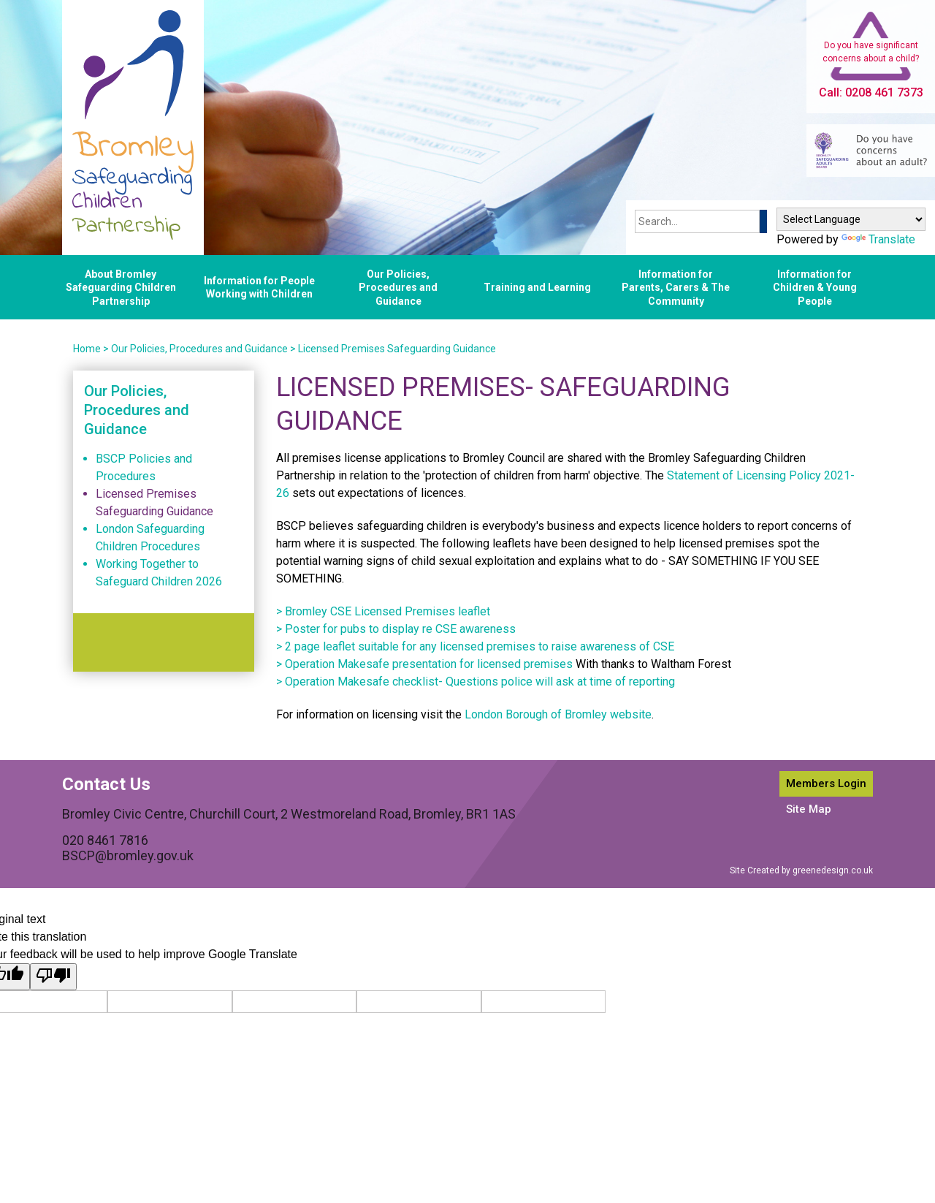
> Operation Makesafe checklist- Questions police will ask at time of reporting (475, 681)
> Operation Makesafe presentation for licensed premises (424, 664)
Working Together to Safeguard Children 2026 (159, 572)
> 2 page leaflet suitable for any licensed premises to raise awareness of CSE (475, 646)
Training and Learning (537, 287)
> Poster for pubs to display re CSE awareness (396, 629)
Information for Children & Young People (815, 287)
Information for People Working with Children (259, 287)
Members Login (826, 783)
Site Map (808, 809)
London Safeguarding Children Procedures (150, 537)
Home (87, 348)
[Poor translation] (53, 976)
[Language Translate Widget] (851, 219)
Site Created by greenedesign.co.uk (801, 870)
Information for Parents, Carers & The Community (676, 287)
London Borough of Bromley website (558, 714)
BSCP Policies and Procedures (144, 467)
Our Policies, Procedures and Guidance (398, 287)
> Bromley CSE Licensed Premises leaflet (383, 611)
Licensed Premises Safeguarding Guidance (397, 348)
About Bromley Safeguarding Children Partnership (121, 287)
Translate (878, 239)
